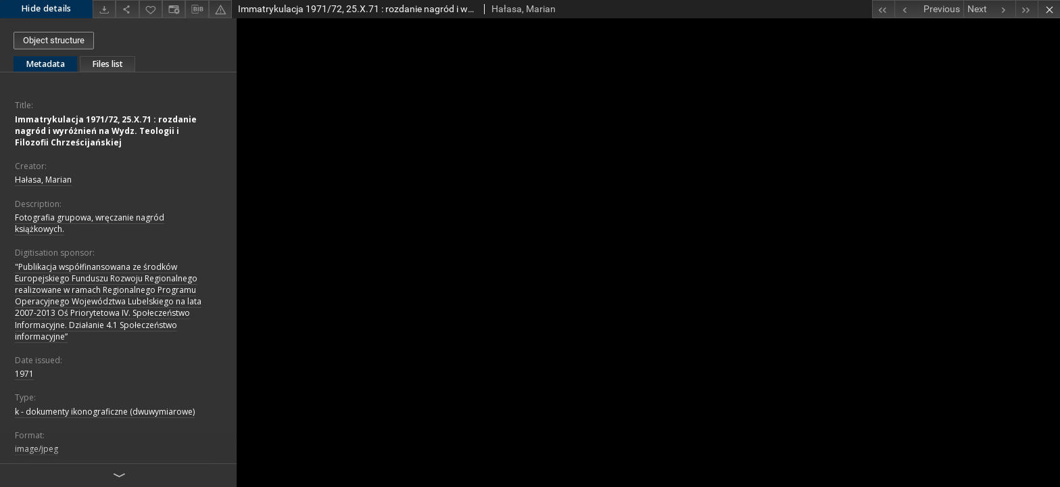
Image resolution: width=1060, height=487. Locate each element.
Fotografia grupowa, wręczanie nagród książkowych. (89, 223)
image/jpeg (36, 449)
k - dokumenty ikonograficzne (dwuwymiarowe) (105, 411)
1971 (24, 373)
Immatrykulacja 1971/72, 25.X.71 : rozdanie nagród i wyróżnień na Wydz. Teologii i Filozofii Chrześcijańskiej (106, 131)
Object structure (54, 40)
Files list (107, 64)
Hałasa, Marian (43, 179)
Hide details (46, 8)
